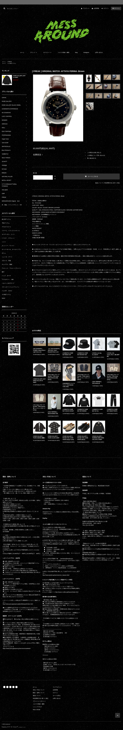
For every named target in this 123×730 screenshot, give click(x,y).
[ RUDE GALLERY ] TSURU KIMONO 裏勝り (39, 437)
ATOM (38, 709)
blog (76, 52)
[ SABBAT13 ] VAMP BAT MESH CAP (68, 353)
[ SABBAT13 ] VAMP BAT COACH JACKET (68, 410)
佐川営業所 (6, 531)
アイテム (116, 8)
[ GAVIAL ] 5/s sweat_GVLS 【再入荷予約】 (113, 354)
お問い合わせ (99, 52)
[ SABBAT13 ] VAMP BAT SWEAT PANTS (112, 410)
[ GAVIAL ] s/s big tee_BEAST (96, 353)
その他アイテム (12, 63)
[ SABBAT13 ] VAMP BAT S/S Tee (97, 410)
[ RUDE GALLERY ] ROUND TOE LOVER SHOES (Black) (82, 438)
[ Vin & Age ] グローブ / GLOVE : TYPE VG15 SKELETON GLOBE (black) (54, 377)
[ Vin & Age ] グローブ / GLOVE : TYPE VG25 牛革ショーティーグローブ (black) (83, 377)
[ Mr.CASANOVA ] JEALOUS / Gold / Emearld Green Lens (54, 350)
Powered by (14, 727)
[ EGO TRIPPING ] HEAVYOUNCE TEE (53, 412)
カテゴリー (47, 52)
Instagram (86, 52)
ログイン (106, 8)
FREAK (10, 61)
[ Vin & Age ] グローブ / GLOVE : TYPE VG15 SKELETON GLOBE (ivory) (113, 377)
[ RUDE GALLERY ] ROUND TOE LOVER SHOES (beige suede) (68, 438)
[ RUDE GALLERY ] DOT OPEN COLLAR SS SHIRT (39, 380)
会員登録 (96, 8)
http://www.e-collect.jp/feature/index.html (66, 592)
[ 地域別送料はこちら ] (9, 509)
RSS (34, 709)
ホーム (22, 52)
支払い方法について (38, 690)
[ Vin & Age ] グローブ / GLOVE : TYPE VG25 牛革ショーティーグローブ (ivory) (39, 407)
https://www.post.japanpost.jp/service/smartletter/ (17, 648)
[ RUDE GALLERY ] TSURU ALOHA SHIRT (53, 437)
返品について (99, 183)
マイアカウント (57, 687)
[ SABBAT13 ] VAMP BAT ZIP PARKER (82, 410)
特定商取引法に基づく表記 (112, 183)
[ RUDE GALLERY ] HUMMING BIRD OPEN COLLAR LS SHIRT (98, 438)
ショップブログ (37, 707)
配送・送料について (38, 692)
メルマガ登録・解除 (63, 52)
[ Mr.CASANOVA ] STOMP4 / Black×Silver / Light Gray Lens (39, 350)
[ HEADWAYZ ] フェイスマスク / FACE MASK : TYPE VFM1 (69, 385)
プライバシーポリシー (39, 701)
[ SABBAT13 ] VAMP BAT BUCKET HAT (82, 353)
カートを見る (56, 695)
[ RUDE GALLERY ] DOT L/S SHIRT (19, 76)
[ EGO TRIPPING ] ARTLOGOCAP (96, 382)
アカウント (86, 8)
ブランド (33, 52)
